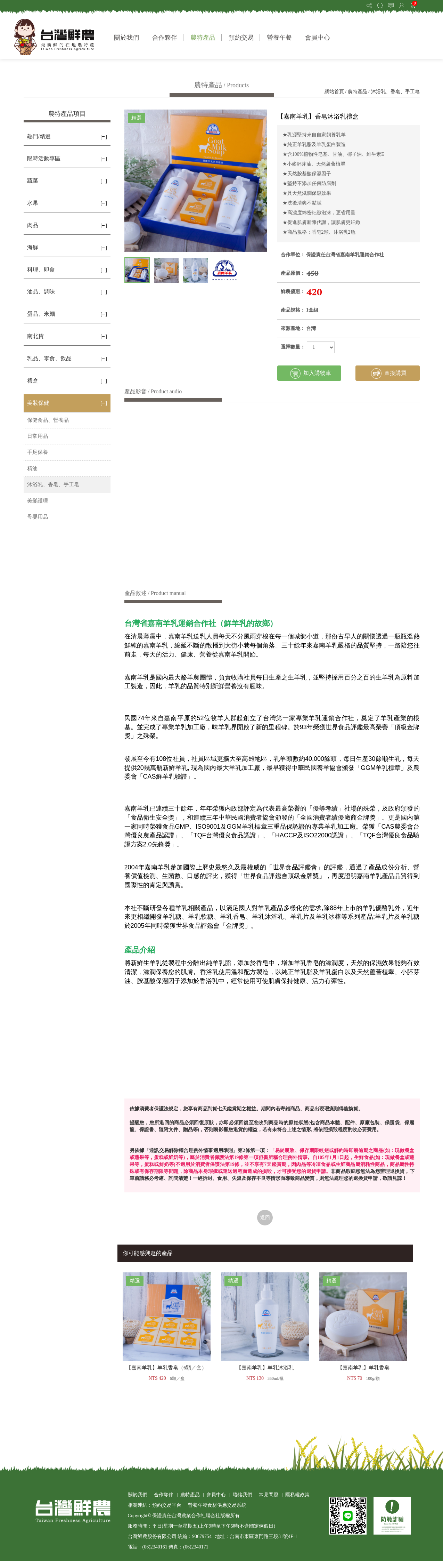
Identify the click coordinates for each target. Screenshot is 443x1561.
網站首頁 (334, 91)
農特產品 (202, 37)
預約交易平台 (166, 1505)
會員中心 (317, 37)
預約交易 (241, 37)
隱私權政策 (297, 1494)
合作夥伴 (164, 37)
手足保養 (37, 452)
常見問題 (268, 1494)
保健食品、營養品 (48, 420)
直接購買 (389, 373)
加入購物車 (310, 373)
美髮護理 (37, 501)
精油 (32, 468)
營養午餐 (279, 37)
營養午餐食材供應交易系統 (217, 1505)
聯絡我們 (242, 1494)
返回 (265, 1217)
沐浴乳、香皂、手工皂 (395, 91)
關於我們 (126, 37)
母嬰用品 (37, 517)
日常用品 (37, 436)
